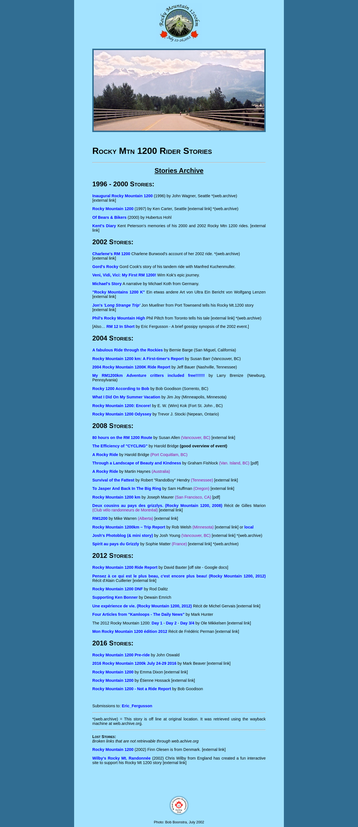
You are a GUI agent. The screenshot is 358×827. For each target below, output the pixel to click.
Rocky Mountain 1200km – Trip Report (128, 527)
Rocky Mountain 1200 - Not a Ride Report (131, 689)
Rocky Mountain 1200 (112, 208)
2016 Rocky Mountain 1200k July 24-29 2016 (134, 663)
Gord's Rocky (105, 266)
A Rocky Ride (105, 471)
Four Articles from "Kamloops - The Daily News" (138, 614)
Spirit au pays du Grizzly (115, 544)
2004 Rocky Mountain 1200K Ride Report (131, 367)
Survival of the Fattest (113, 480)
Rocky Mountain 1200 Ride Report (124, 567)
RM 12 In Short (120, 326)
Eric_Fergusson (137, 706)
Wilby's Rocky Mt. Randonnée (121, 758)
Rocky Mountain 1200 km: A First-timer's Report (138, 358)
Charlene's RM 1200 (111, 254)
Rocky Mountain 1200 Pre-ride (121, 655)
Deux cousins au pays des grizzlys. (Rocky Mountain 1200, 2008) (157, 505)
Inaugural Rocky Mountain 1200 (122, 196)
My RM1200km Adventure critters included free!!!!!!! (148, 375)
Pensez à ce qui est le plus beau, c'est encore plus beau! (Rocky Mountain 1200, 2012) (179, 576)
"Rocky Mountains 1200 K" (118, 292)
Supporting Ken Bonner (115, 597)
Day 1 (157, 623)
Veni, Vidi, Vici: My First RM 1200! (124, 275)
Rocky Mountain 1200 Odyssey (121, 414)
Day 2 (171, 623)
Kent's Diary (104, 226)
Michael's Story (107, 283)
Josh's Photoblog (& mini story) (122, 535)
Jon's (116, 305)
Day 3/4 (187, 623)
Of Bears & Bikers (109, 217)
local (249, 527)
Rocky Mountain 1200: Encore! (121, 405)
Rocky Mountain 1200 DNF (117, 589)
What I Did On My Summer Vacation (126, 397)
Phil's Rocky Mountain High (118, 318)
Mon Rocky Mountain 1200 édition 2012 (129, 631)
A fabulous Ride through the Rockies (127, 350)
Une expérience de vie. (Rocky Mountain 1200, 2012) (142, 606)
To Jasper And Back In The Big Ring (126, 488)
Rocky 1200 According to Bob (120, 388)
